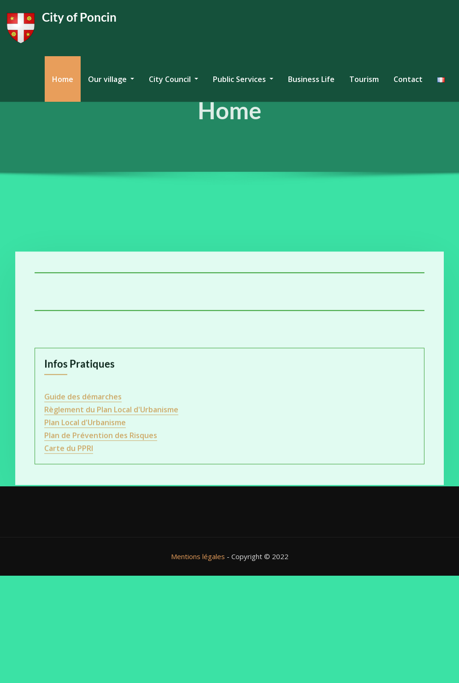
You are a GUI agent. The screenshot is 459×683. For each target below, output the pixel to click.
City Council (173, 79)
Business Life (311, 79)
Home (62, 79)
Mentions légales (198, 556)
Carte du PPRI (68, 577)
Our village (111, 79)
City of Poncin (79, 17)
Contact (408, 79)
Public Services (243, 79)
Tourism (364, 79)
